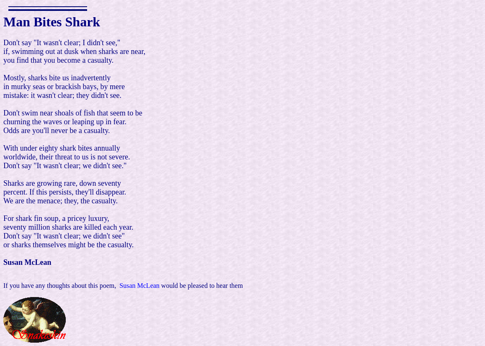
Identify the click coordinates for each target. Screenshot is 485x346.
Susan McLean (139, 285)
